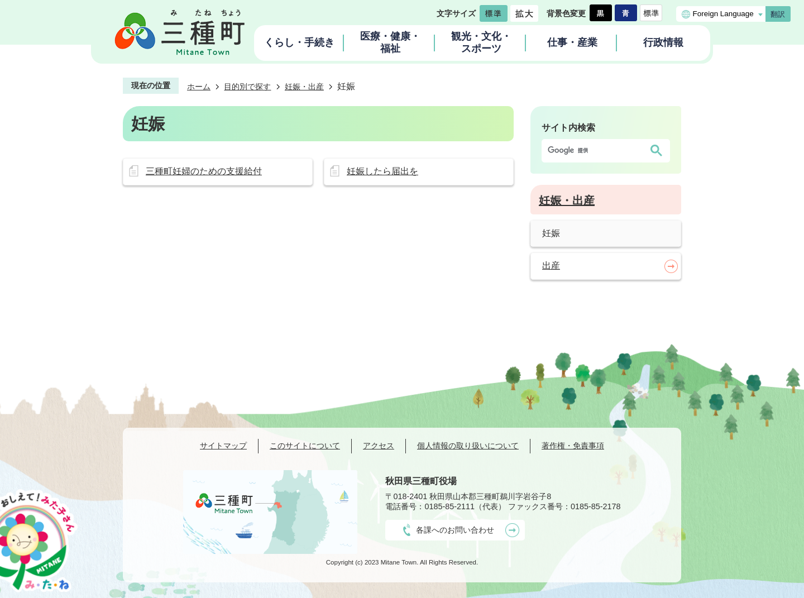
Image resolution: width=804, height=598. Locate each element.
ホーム (198, 86)
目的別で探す (247, 86)
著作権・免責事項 (573, 445)
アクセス (378, 445)
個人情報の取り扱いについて (468, 445)
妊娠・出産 (304, 86)
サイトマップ (223, 445)
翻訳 (777, 14)
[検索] (595, 151)
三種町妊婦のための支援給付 (204, 171)
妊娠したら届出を (382, 171)
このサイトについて (305, 445)
